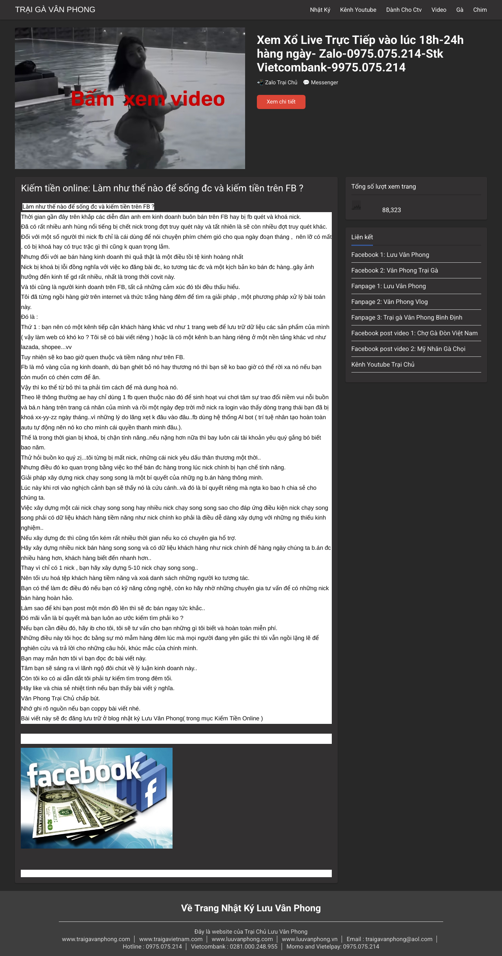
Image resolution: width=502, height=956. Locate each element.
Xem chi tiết (281, 102)
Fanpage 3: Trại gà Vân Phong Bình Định (406, 317)
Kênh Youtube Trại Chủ (383, 364)
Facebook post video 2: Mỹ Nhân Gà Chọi (408, 349)
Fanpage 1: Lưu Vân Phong (388, 286)
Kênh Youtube (358, 9)
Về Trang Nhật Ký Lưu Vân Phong (251, 908)
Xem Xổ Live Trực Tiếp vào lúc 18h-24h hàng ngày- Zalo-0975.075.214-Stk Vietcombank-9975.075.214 (360, 54)
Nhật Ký (320, 9)
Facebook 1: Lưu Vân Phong (390, 254)
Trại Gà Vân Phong (55, 9)
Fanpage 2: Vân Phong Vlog (389, 301)
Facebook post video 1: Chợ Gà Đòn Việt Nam (414, 333)
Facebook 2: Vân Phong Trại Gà (394, 270)
